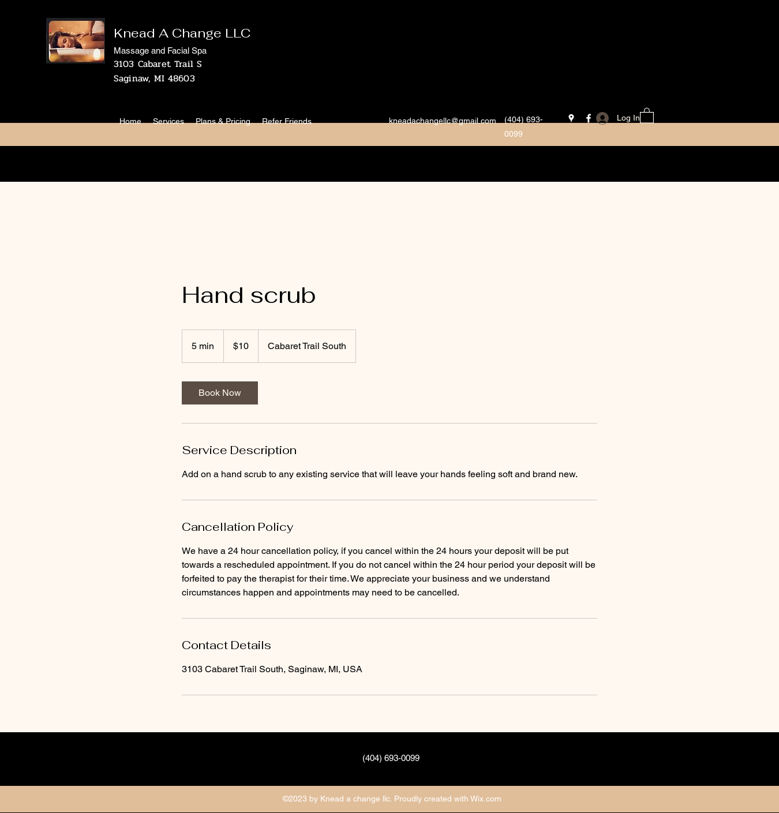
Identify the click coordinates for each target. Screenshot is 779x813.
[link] (220, 392)
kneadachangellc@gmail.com (442, 120)
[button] (647, 115)
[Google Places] (571, 118)
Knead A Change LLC (182, 33)
